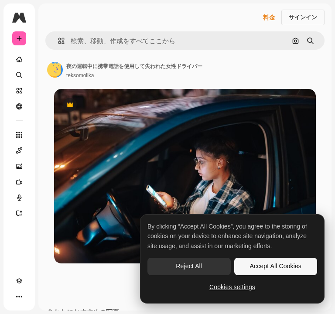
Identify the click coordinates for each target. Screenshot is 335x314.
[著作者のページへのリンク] (55, 70)
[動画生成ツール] (19, 182)
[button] (58, 41)
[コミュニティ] (19, 106)
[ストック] (19, 91)
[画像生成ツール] (19, 166)
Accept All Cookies (275, 266)
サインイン (303, 17)
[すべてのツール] (19, 135)
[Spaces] (19, 150)
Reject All (189, 266)
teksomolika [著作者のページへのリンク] (80, 75)
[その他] (19, 297)
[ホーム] (19, 59)
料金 (269, 17)
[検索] (19, 75)
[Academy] (19, 281)
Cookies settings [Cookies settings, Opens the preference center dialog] (232, 286)
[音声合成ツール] (19, 198)
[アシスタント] (19, 213)
